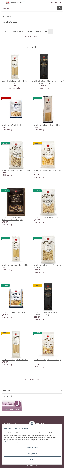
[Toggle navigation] (3, 1)
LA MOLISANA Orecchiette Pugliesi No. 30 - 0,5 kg (47, 266)
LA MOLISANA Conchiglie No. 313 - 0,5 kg (47, 171)
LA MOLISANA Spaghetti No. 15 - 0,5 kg (15, 360)
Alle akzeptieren (32, 447)
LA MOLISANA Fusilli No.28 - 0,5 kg (46, 218)
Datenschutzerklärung (11, 442)
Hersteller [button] (6, 391)
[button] (52, 2)
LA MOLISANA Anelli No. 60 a (12, 125)
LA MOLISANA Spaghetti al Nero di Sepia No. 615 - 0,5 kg (46, 313)
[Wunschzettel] (56, 2)
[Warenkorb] (60, 2)
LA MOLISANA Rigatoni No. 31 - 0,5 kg (15, 312)
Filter (6, 31)
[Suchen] (29, 8)
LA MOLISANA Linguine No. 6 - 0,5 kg (15, 265)
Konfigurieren (32, 454)
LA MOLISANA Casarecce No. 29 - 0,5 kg (16, 170)
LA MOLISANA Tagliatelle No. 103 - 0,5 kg (47, 361)
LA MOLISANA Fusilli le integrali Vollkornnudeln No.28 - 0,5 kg (13, 219)
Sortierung (17, 31)
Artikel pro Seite (33, 31)
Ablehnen (32, 460)
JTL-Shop (35, 465)
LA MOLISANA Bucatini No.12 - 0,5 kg (47, 125)
